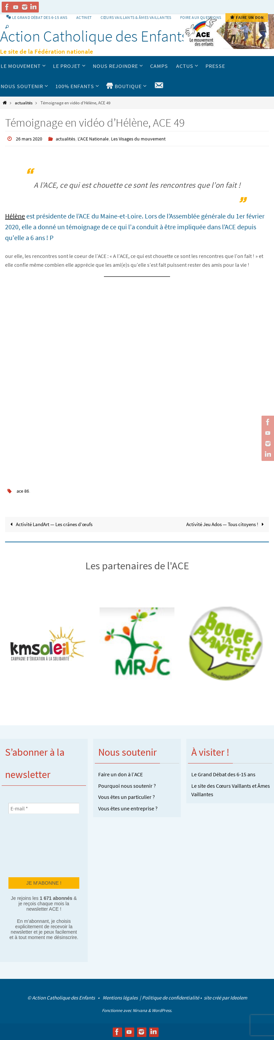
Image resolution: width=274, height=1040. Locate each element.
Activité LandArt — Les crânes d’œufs (53, 523)
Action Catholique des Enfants (94, 36)
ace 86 (24, 490)
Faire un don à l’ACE (120, 774)
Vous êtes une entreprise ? (128, 808)
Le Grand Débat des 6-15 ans (223, 774)
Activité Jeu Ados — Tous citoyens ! (223, 523)
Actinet (84, 17)
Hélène (15, 215)
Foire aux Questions (200, 17)
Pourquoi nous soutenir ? (127, 785)
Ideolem (238, 997)
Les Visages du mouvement (151, 138)
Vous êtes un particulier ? (126, 796)
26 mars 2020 (31, 138)
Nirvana (140, 1010)
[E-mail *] (43, 808)
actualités (23, 102)
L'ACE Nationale (100, 138)
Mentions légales (121, 997)
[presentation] (36, 844)
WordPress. (162, 1010)
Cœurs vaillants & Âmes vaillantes (136, 17)
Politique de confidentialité (170, 997)
